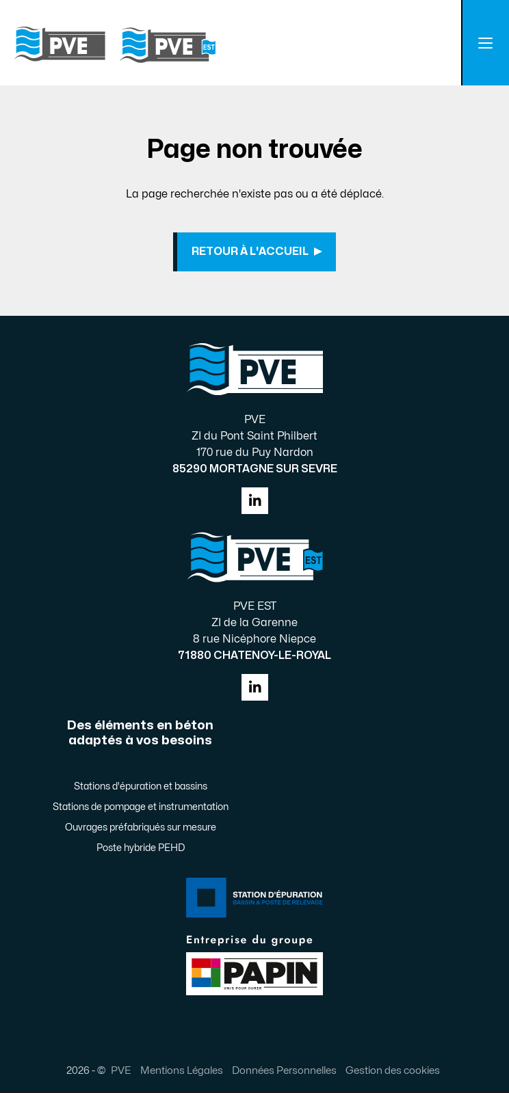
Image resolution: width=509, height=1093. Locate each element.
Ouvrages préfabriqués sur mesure (140, 828)
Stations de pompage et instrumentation (141, 808)
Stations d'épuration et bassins (140, 787)
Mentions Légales (181, 1072)
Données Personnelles (284, 1072)
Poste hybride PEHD (140, 849)
